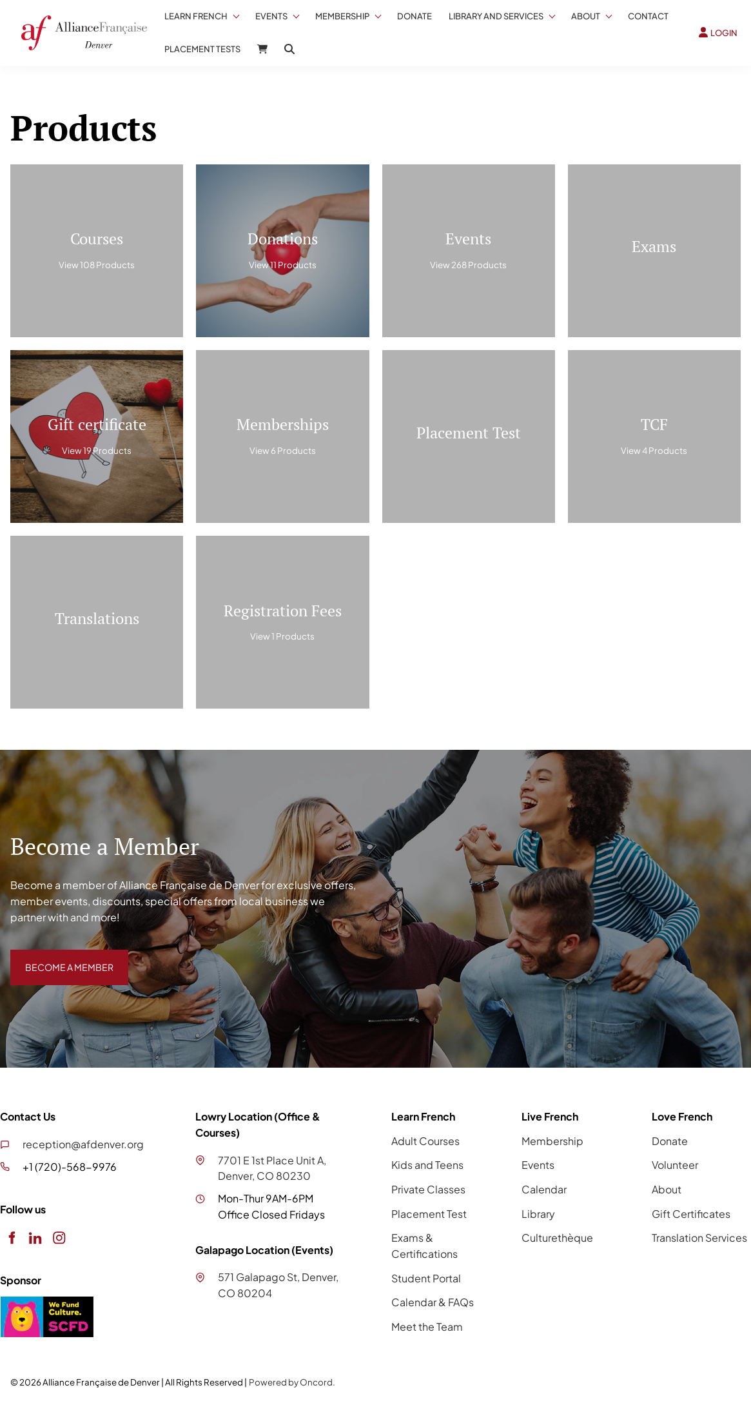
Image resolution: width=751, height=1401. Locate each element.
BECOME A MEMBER (60, 957)
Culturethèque (557, 1237)
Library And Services (496, 16)
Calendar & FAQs (432, 1302)
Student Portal (426, 1278)
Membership (342, 16)
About (585, 16)
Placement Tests (202, 49)
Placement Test (429, 1213)
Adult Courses (425, 1141)
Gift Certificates (691, 1213)
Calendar (544, 1189)
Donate (414, 16)
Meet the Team (427, 1326)
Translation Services (699, 1237)
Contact (648, 16)
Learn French (196, 16)
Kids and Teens (427, 1164)
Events (271, 16)
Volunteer (675, 1164)
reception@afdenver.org (83, 1144)
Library (538, 1213)
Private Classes (428, 1189)
